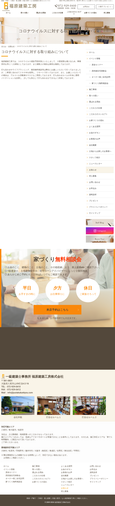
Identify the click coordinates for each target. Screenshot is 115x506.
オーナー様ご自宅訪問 (101, 77)
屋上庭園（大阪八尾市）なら (66, 498)
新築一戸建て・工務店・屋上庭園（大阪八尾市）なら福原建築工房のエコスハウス (25, 0)
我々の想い (93, 96)
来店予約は (57, 309)
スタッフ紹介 (94, 157)
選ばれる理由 (94, 102)
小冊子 (105, 7)
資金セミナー (97, 65)
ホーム (92, 52)
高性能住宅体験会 (99, 71)
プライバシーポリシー (98, 207)
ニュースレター (95, 164)
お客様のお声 (94, 139)
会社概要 (92, 145)
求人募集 (92, 176)
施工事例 (92, 89)
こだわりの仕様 (95, 108)
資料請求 (92, 194)
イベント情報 (94, 58)
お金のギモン (94, 133)
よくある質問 (94, 126)
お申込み (92, 188)
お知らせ (92, 170)
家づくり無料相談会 (100, 83)
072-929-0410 (67, 5)
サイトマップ (94, 213)
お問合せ (86, 7)
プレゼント (93, 201)
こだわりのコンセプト (98, 114)
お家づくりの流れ (96, 120)
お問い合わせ (94, 182)
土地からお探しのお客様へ (100, 151)
